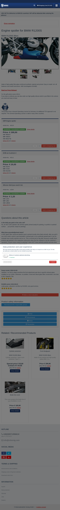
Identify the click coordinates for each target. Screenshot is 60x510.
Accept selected (7, 262)
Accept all (53, 262)
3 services (12, 257)
